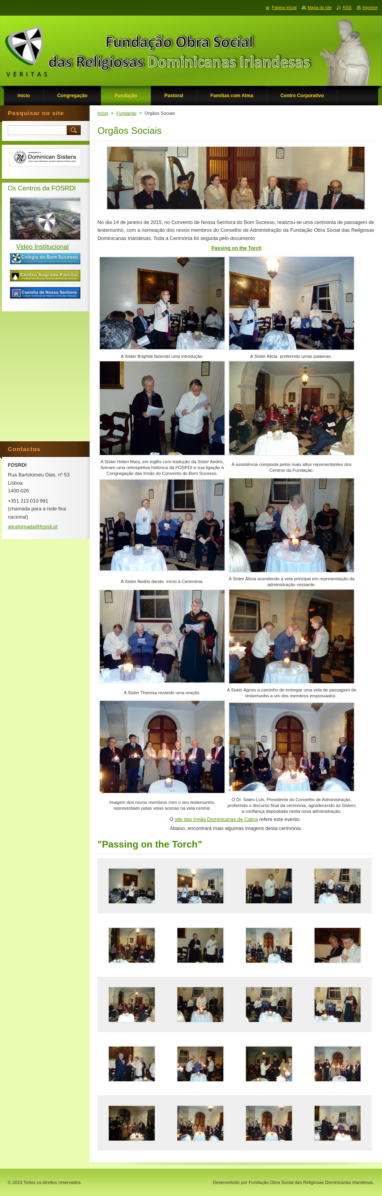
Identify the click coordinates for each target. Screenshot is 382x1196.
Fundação (126, 113)
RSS (347, 7)
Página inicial (284, 7)
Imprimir (370, 7)
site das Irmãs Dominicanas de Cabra (216, 819)
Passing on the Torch (236, 248)
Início (102, 113)
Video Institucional (42, 247)
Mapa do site (320, 7)
